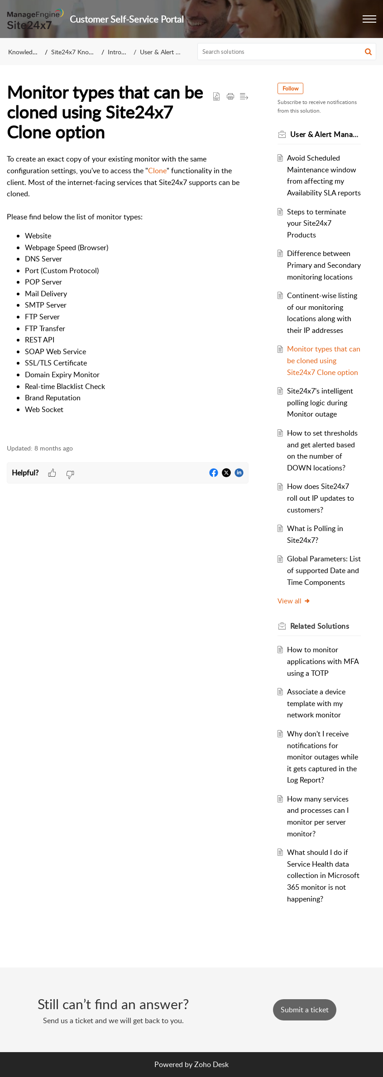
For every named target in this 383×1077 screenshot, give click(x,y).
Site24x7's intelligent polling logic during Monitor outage (320, 402)
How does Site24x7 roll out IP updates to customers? (320, 497)
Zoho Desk (211, 1064)
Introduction (125, 51)
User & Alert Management (176, 51)
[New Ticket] (304, 1010)
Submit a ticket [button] (305, 1010)
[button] (369, 19)
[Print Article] (230, 97)
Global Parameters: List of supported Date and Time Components (324, 570)
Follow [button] (290, 88)
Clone (157, 171)
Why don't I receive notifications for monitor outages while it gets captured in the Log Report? (322, 757)
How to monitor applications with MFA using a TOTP (323, 661)
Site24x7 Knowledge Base (87, 51)
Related (319, 626)
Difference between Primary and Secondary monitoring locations (324, 264)
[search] (287, 51)
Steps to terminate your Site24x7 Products (316, 223)
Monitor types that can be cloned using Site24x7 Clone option (323, 360)
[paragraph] (128, 293)
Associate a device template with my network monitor (316, 703)
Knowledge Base (31, 51)
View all (294, 600)
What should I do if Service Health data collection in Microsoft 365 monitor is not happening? (323, 875)
